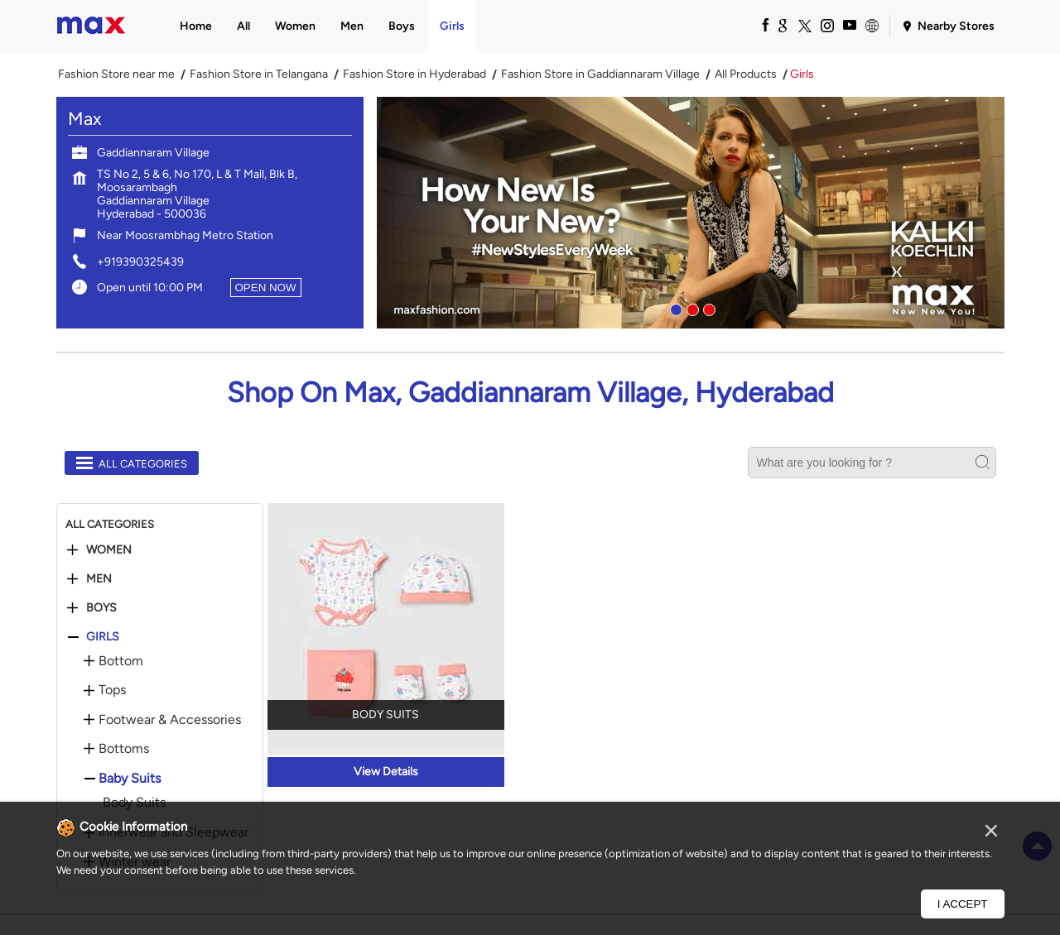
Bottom (121, 661)
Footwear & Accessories (170, 719)
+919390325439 (140, 262)
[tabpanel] (691, 212)
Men (99, 579)
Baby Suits (130, 778)
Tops (112, 690)
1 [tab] (674, 308)
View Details (386, 772)
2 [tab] (691, 308)
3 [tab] (707, 308)
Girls (102, 637)
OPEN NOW (265, 287)
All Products (746, 74)
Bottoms (124, 748)
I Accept (962, 904)
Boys (101, 608)
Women (109, 550)
